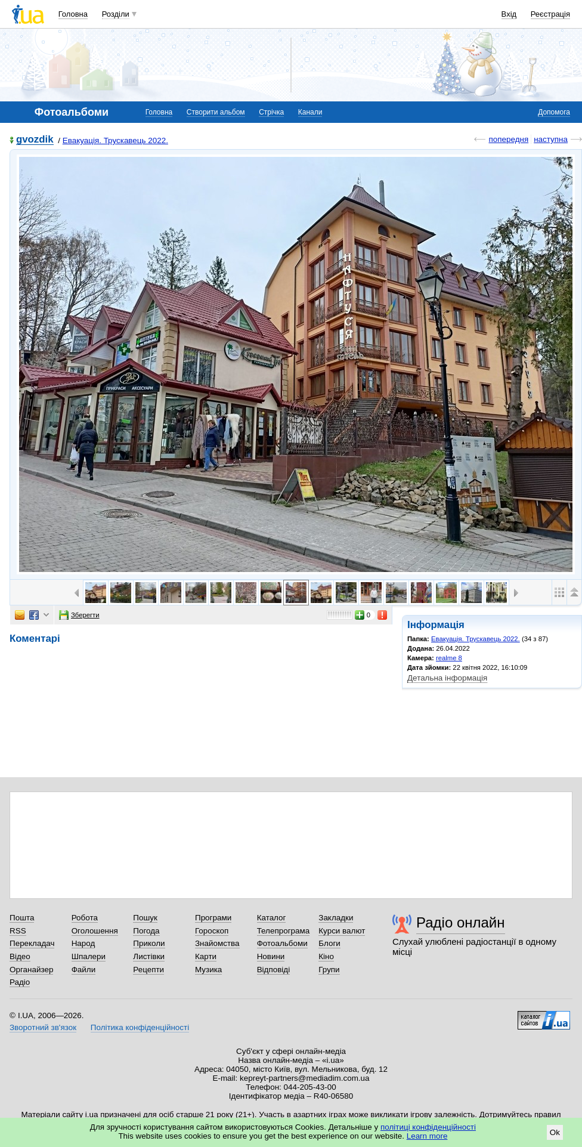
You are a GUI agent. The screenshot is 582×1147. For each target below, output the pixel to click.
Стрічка (271, 112)
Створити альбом (216, 112)
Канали (310, 112)
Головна (73, 14)
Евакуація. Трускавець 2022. (115, 140)
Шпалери (89, 956)
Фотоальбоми (282, 943)
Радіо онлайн (460, 922)
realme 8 (449, 657)
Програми (213, 917)
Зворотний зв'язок (43, 1027)
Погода (146, 930)
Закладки (335, 917)
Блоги (329, 943)
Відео (20, 956)
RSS (18, 930)
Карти (205, 956)
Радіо (20, 982)
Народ (83, 943)
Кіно (326, 956)
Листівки (149, 956)
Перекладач (32, 943)
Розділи (115, 14)
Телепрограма (283, 930)
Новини (271, 956)
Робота (85, 917)
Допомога (554, 112)
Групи (328, 969)
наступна (551, 139)
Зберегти (79, 615)
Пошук (145, 917)
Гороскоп (211, 930)
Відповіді (273, 969)
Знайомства (217, 943)
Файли (84, 969)
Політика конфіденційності (140, 1027)
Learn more (427, 1135)
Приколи (149, 943)
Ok (555, 1132)
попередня (508, 139)
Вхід (509, 14)
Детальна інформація (447, 677)
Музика (208, 969)
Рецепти (148, 969)
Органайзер (31, 969)
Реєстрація (550, 14)
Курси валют (341, 930)
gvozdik (35, 140)
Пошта (22, 917)
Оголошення (95, 930)
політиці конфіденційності (428, 1127)
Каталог (271, 917)
